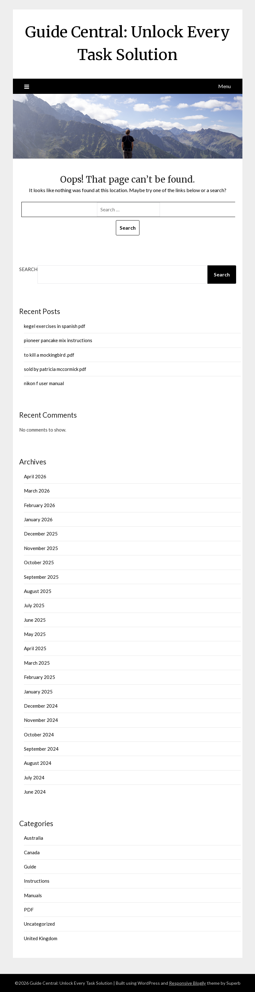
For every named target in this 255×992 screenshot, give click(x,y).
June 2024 (35, 792)
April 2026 (35, 476)
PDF (29, 909)
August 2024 (37, 763)
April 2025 (35, 648)
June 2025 (35, 620)
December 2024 (41, 706)
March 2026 (37, 490)
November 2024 (41, 720)
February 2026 (39, 505)
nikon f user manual (44, 383)
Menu (224, 86)
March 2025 (37, 663)
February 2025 (39, 677)
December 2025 (41, 533)
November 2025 (41, 548)
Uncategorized (39, 924)
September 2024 (41, 749)
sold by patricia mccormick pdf (55, 369)
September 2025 (41, 577)
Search (28, 269)
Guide (30, 866)
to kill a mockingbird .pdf (49, 355)
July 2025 (34, 605)
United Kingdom (40, 938)
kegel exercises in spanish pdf (54, 326)
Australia (33, 838)
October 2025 (39, 562)
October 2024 (39, 734)
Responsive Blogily (187, 983)
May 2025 (35, 634)
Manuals (33, 895)
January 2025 (38, 691)
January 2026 (38, 519)
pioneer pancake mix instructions (58, 340)
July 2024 (34, 777)
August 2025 (37, 591)
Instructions (36, 881)
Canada (32, 852)
